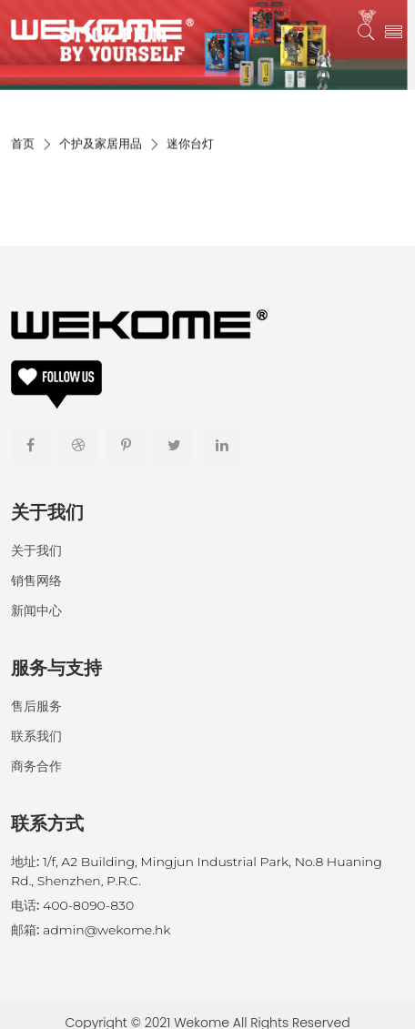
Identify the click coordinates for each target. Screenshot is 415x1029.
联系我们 (36, 736)
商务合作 (36, 766)
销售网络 (36, 580)
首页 (23, 148)
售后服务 (36, 706)
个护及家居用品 (100, 148)
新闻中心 (36, 610)
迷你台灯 (190, 148)
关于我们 (36, 550)
